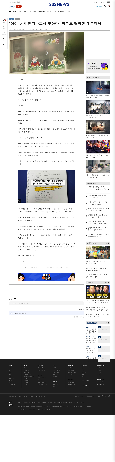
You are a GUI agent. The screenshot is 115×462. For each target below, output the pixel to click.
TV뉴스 (68, 12)
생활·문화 (41, 12)
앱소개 (84, 376)
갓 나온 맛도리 (71, 382)
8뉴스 (14, 12)
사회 (29, 12)
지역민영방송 (89, 396)
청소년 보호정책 (87, 406)
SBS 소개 (12, 396)
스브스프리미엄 (101, 364)
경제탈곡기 (88, 356)
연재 (54, 364)
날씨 (83, 368)
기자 (83, 374)
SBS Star (100, 381)
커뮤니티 (99, 372)
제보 (83, 370)
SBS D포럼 (100, 384)
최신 (10, 368)
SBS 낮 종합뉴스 (42, 384)
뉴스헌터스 (26, 370)
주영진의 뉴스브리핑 (29, 376)
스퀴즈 (98, 374)
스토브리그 (70, 374)
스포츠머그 (70, 368)
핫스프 (87, 346)
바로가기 (84, 364)
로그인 (95, 2)
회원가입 (102, 2)
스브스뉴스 (70, 379)
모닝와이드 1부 (27, 372)
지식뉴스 (99, 368)
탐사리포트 (56, 381)
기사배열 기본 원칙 (77, 406)
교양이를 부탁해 (90, 337)
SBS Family (78, 396)
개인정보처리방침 (40, 396)
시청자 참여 (23, 396)
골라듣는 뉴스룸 (42, 378)
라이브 (84, 372)
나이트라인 (26, 380)
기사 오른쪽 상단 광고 (97, 43)
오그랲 (87, 327)
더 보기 (106, 243)
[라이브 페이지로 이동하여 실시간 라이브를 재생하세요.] (19, 6)
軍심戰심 (40, 368)
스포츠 (49, 12)
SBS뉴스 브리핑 (42, 382)
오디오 (40, 374)
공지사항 (84, 386)
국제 (34, 12)
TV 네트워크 (12, 385)
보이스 (40, 380)
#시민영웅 (99, 6)
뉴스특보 (26, 385)
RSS (83, 378)
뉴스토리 (26, 383)
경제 (25, 12)
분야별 (10, 364)
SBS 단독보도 (56, 370)
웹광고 (31, 396)
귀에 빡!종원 (71, 370)
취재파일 (61, 12)
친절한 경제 (56, 372)
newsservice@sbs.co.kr (61, 405)
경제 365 (55, 374)
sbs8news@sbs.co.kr (62, 402)
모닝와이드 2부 (27, 374)
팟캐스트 (99, 370)
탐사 (54, 386)
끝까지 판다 (56, 384)
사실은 (54, 368)
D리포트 (55, 376)
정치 (20, 12)
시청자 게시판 (85, 380)
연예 (54, 12)
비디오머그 (70, 364)
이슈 (10, 387)
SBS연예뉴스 (101, 379)
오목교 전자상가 (72, 384)
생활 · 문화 (12, 378)
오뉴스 (25, 378)
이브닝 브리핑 (41, 370)
